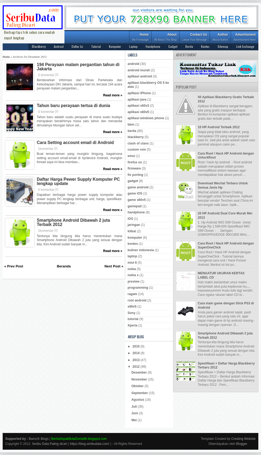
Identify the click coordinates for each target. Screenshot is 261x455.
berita (132, 131)
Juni (135, 413)
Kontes (205, 46)
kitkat (132, 231)
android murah (139, 70)
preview (134, 281)
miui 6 (132, 262)
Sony (131, 313)
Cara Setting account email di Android (75, 142)
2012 (137, 367)
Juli (134, 406)
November (139, 379)
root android (137, 300)
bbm (131, 124)
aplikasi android (140, 76)
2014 (137, 353)
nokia (132, 269)
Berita (189, 46)
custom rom (137, 149)
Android (59, 46)
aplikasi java (137, 99)
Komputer (115, 46)
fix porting (135, 175)
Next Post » (113, 266)
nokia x (133, 275)
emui (131, 156)
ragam (132, 294)
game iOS (135, 193)
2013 (137, 360)
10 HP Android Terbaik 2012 (219, 127)
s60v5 (132, 306)
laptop (132, 256)
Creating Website (243, 439)
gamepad (135, 206)
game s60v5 (137, 200)
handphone (136, 212)
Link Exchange (245, 46)
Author (220, 38)
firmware (134, 168)
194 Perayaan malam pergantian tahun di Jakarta (78, 67)
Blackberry (39, 46)
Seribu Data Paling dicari (49, 444)
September (140, 393)
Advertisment (245, 38)
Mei (134, 420)
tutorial (133, 319)
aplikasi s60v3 (138, 105)
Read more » (112, 95)
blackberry (136, 137)
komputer (135, 237)
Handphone (153, 46)
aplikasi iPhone (139, 93)
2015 (137, 346)
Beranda (64, 266)
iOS (130, 219)
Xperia (132, 325)
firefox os (135, 162)
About (165, 38)
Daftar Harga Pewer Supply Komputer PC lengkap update (78, 181)
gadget (133, 181)
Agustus (138, 400)
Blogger (241, 444)
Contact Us (194, 38)
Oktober (137, 386)
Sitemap (223, 46)
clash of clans (138, 143)
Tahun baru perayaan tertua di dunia (73, 106)
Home (140, 38)
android (133, 64)
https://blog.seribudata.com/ (89, 444)
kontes (133, 244)
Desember (139, 372)
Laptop (133, 46)
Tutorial (96, 46)
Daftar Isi (77, 46)
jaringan (134, 225)
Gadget (172, 46)
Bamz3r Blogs (39, 439)
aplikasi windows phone (146, 118)
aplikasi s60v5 (138, 112)
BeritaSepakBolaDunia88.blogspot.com (79, 439)
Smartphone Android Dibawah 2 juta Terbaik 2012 (73, 222)
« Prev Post (13, 266)
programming (138, 287)
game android (138, 187)
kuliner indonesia (141, 250)
